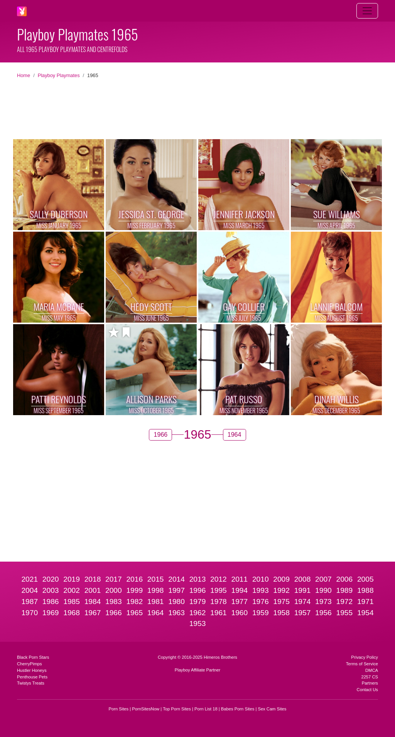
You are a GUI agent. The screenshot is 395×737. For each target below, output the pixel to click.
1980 (176, 601)
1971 (365, 601)
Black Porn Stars (33, 657)
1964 (155, 613)
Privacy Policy (364, 657)
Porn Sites (119, 709)
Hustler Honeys (31, 670)
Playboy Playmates (59, 75)
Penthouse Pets (32, 677)
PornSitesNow (145, 709)
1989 (344, 590)
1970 (29, 613)
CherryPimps (29, 663)
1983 (113, 601)
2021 (29, 579)
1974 (302, 601)
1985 (71, 601)
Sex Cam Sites (272, 709)
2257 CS (369, 677)
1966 (113, 613)
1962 (197, 613)
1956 (323, 613)
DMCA (371, 670)
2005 (365, 579)
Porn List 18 (206, 709)
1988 (365, 590)
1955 (344, 613)
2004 (29, 590)
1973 (323, 601)
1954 (365, 613)
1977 (239, 601)
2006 (344, 579)
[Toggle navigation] (367, 11)
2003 (50, 590)
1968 (71, 613)
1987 (29, 601)
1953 (197, 623)
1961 (218, 613)
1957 (302, 613)
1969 (50, 613)
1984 (92, 601)
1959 (260, 613)
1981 (155, 601)
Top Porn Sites (177, 709)
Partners (370, 683)
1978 (218, 601)
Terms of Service (362, 663)
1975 (281, 601)
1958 (281, 613)
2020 (50, 579)
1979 (197, 601)
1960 (239, 613)
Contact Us (367, 689)
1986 (50, 601)
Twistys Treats (30, 683)
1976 (260, 601)
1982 (134, 601)
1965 (134, 613)
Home (23, 75)
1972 (344, 601)
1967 (92, 613)
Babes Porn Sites (237, 709)
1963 (176, 613)
